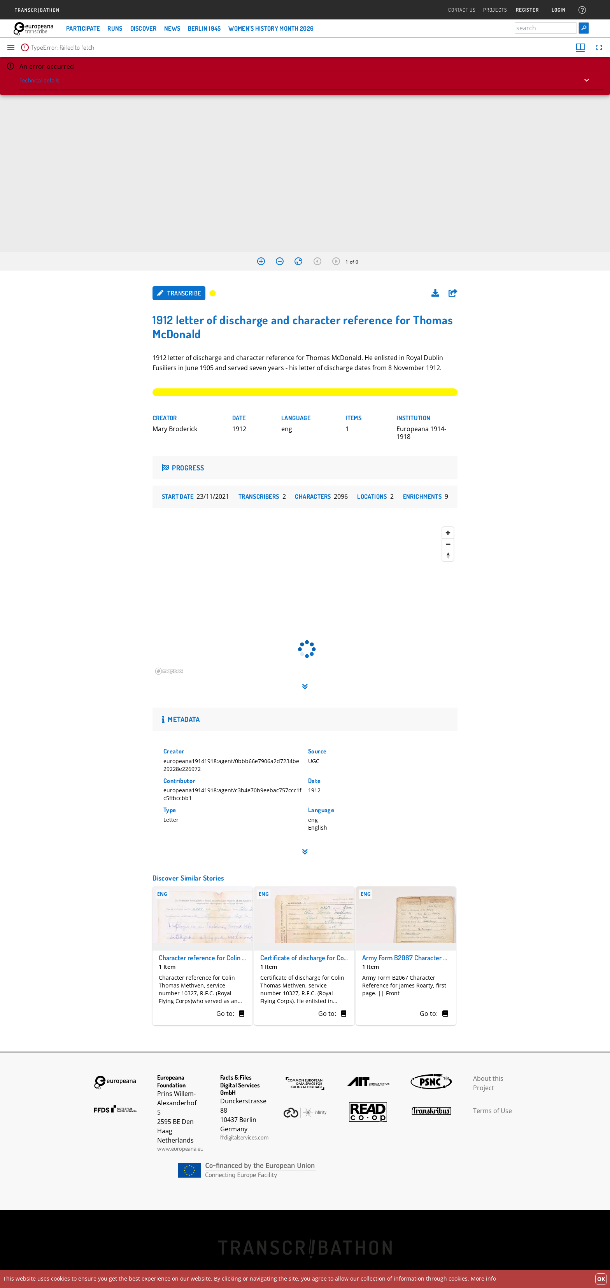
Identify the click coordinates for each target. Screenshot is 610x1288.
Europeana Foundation (115, 1082)
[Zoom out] (279, 261)
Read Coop (368, 1111)
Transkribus (431, 1110)
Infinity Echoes (305, 1112)
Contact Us (461, 9)
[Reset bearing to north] (448, 555)
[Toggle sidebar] (11, 47)
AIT (368, 1081)
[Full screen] (599, 47)
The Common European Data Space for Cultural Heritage (305, 1083)
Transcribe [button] (179, 293)
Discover (143, 28)
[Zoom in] (261, 261)
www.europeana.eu (180, 1148)
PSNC (431, 1081)
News (172, 28)
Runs (114, 28)
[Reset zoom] (298, 261)
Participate (83, 28)
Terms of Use (492, 1110)
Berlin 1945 (204, 28)
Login (558, 9)
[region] (304, 601)
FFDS (115, 1109)
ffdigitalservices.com (244, 1137)
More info (483, 1278)
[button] (453, 293)
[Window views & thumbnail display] (580, 47)
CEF (305, 1170)
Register (527, 9)
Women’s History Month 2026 (271, 28)
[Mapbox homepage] (172, 672)
